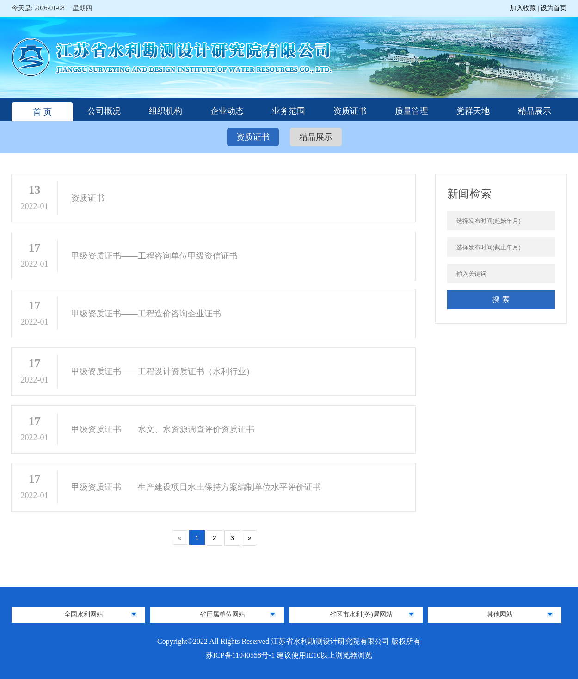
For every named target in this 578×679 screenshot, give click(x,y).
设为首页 (553, 8)
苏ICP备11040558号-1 (241, 655)
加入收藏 (524, 8)
